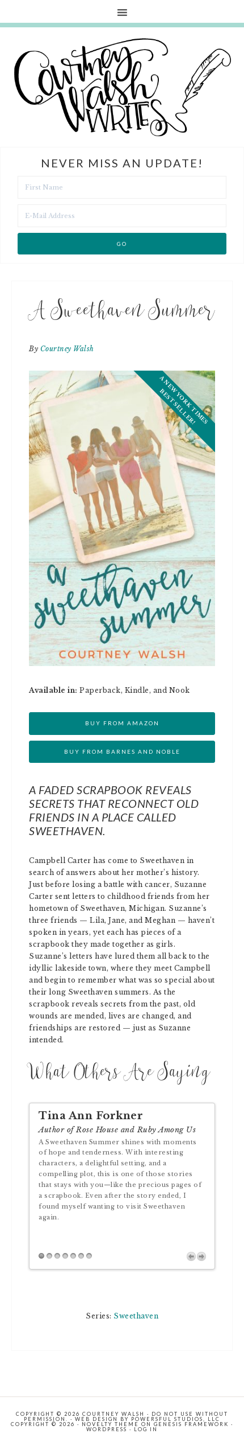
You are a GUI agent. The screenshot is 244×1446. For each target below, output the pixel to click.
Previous (191, 1256)
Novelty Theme (110, 1424)
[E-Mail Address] (122, 215)
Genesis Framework (191, 1424)
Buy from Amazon (122, 723)
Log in (146, 1429)
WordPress (106, 1429)
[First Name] (122, 187)
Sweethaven (135, 1316)
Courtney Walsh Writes (122, 87)
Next (201, 1256)
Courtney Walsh (67, 348)
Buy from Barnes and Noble (122, 751)
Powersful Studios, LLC (175, 1419)
